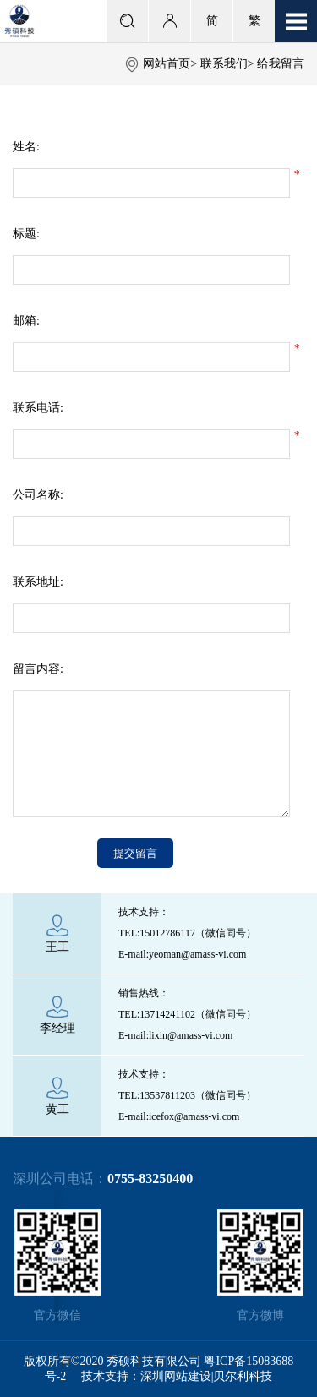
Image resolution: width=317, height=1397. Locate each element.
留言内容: (38, 669)
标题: (26, 233)
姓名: (26, 146)
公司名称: (38, 494)
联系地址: (38, 582)
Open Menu (296, 21)
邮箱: (26, 320)
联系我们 (224, 63)
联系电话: (38, 407)
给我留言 (280, 63)
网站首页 (166, 63)
